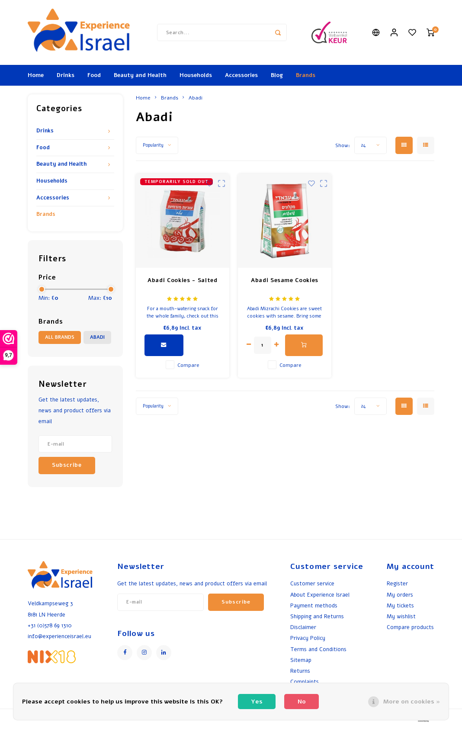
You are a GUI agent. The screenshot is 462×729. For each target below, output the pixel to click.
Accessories (241, 75)
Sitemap (300, 660)
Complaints (304, 681)
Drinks (65, 75)
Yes (257, 701)
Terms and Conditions (318, 649)
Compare (188, 365)
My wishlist (401, 616)
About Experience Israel (320, 594)
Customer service (312, 583)
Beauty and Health (140, 75)
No (302, 701)
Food (94, 75)
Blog (277, 75)
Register (397, 583)
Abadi (97, 337)
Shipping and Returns (317, 616)
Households (196, 75)
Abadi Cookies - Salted (182, 280)
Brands (305, 75)
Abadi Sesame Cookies (284, 280)
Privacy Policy (307, 638)
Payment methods (313, 605)
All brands (59, 337)
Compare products (410, 627)
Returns (300, 670)
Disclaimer (303, 627)
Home (36, 75)
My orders (400, 594)
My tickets (400, 605)
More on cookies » (411, 701)
